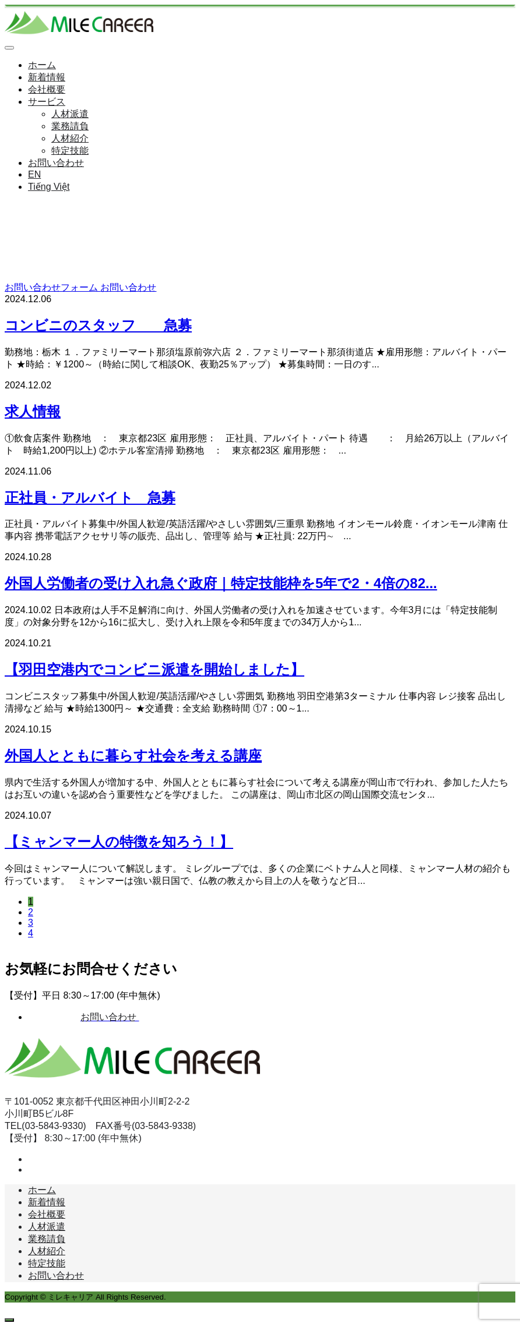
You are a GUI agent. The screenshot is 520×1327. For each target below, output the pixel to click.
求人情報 (33, 411)
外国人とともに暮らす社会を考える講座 (133, 755)
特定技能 (70, 150)
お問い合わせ (56, 163)
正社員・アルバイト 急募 (90, 497)
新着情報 (46, 77)
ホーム (42, 65)
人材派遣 (70, 114)
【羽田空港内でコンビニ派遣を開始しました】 (154, 669)
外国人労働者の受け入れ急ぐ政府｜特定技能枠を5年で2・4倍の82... (221, 583)
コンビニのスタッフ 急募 (98, 325)
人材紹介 (70, 138)
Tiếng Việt (48, 187)
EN (34, 174)
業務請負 (70, 126)
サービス (46, 102)
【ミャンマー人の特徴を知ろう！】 (119, 842)
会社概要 (46, 89)
